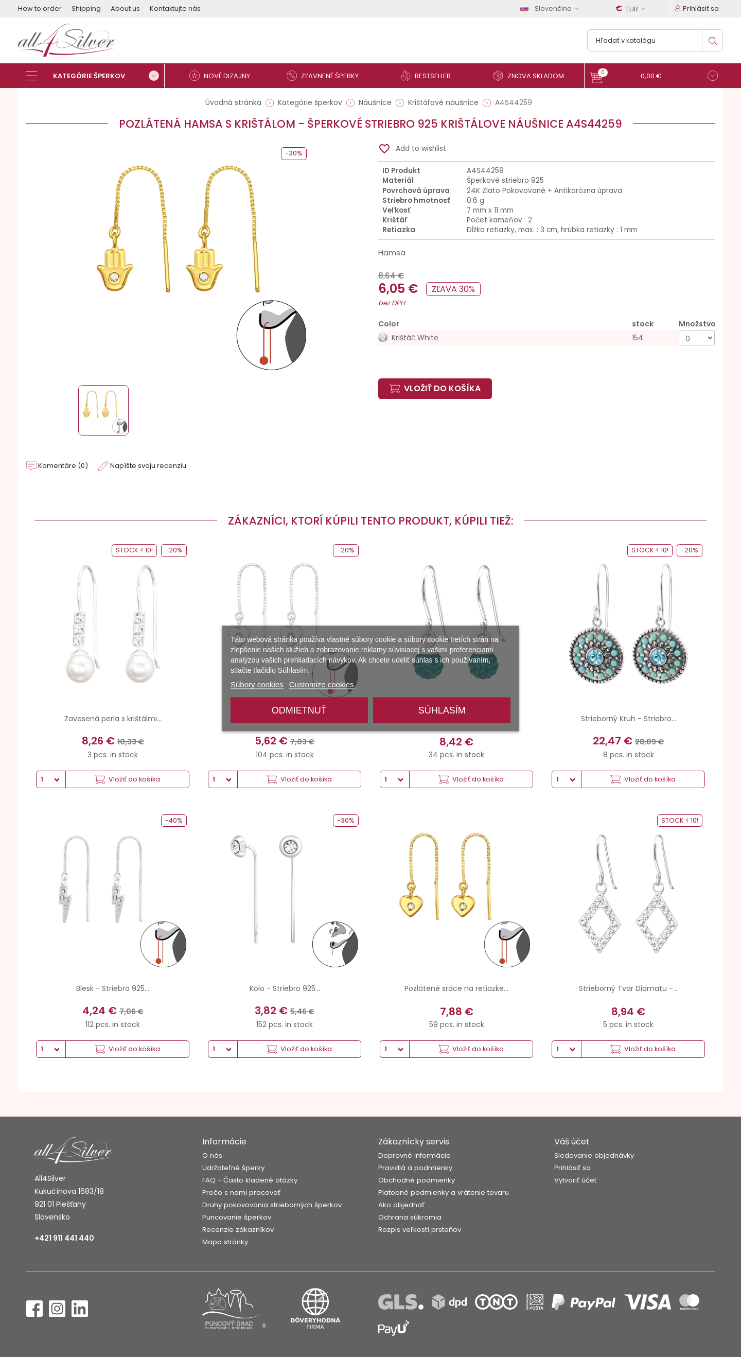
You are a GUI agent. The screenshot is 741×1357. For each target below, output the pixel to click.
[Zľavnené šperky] (326, 76)
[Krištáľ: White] (546, 337)
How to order (40, 8)
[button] (654, 77)
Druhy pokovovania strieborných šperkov (272, 1205)
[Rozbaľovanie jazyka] (551, 8)
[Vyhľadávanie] (655, 40)
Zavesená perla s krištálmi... (113, 719)
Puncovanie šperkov (236, 1217)
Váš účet (572, 1141)
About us (125, 8)
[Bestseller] (429, 76)
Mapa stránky (225, 1242)
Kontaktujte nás (175, 8)
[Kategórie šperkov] (95, 76)
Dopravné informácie (414, 1155)
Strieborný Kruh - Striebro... (628, 719)
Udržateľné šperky (233, 1168)
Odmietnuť (299, 710)
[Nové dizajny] (223, 76)
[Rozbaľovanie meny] (632, 9)
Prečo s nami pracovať (241, 1192)
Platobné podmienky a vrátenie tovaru (443, 1192)
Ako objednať (401, 1205)
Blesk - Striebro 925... (112, 988)
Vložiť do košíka (435, 388)
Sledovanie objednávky (594, 1155)
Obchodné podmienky (416, 1180)
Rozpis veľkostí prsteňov (419, 1229)
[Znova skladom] (532, 76)
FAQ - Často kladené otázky (249, 1180)
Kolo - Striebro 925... (285, 988)
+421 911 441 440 (64, 1238)
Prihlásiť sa (572, 1168)
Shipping (86, 8)
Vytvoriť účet (575, 1180)
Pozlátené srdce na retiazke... (456, 988)
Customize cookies (321, 684)
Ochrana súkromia (410, 1217)
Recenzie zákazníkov (238, 1229)
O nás (212, 1155)
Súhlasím (442, 710)
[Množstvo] (697, 337)
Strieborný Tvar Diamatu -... (628, 988)
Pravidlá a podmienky (415, 1168)
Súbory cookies (257, 684)
